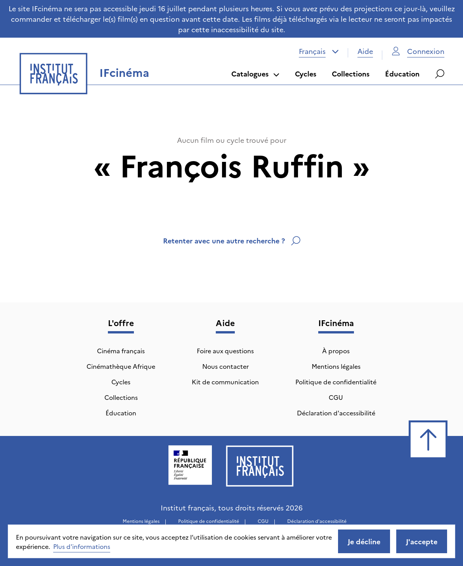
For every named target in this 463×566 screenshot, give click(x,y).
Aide (365, 51)
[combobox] (319, 51)
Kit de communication (225, 381)
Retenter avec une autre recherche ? (231, 240)
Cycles (305, 73)
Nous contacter (225, 366)
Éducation (402, 73)
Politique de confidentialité (335, 381)
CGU (336, 397)
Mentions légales (336, 366)
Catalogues (255, 73)
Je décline (364, 541)
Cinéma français (121, 350)
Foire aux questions (225, 350)
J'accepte (421, 541)
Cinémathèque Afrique (121, 366)
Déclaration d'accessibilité (336, 412)
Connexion (418, 51)
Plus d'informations (81, 546)
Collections (350, 73)
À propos (336, 350)
